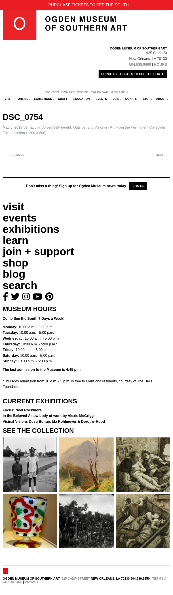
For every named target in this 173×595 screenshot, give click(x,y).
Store (147, 99)
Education (82, 99)
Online (24, 99)
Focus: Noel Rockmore (22, 410)
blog (14, 274)
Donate (132, 99)
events (20, 218)
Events (102, 99)
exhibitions (31, 229)
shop (15, 263)
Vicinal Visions (54, 421)
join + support (38, 251)
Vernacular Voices (94, 127)
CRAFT (64, 99)
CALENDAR (100, 92)
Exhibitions (44, 99)
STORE (82, 92)
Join (117, 99)
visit (13, 207)
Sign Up (137, 186)
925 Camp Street (75, 578)
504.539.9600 (140, 64)
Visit (9, 99)
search (20, 285)
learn (15, 240)
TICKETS (52, 92)
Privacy (32, 582)
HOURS (160, 64)
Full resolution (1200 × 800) (24, 133)
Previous (15, 154)
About (162, 99)
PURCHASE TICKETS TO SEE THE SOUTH (132, 74)
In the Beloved (48, 416)
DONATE (68, 92)
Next (161, 154)
